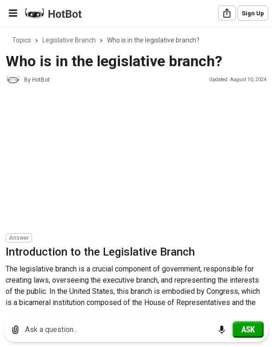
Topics (21, 40)
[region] (136, 169)
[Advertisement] (139, 160)
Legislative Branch (69, 40)
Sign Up (253, 13)
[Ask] (248, 329)
